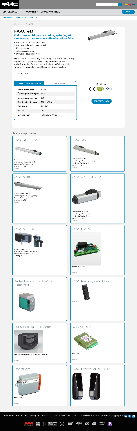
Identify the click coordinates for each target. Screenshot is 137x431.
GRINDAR (19, 18)
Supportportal (117, 416)
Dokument (60, 83)
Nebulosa (96, 416)
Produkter (31, 12)
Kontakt (128, 11)
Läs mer (16, 169)
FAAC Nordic (9, 4)
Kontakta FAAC (102, 101)
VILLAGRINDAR (31, 18)
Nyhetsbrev (106, 416)
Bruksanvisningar (51, 12)
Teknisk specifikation (29, 83)
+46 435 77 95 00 (74, 416)
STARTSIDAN (8, 18)
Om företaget (12, 12)
